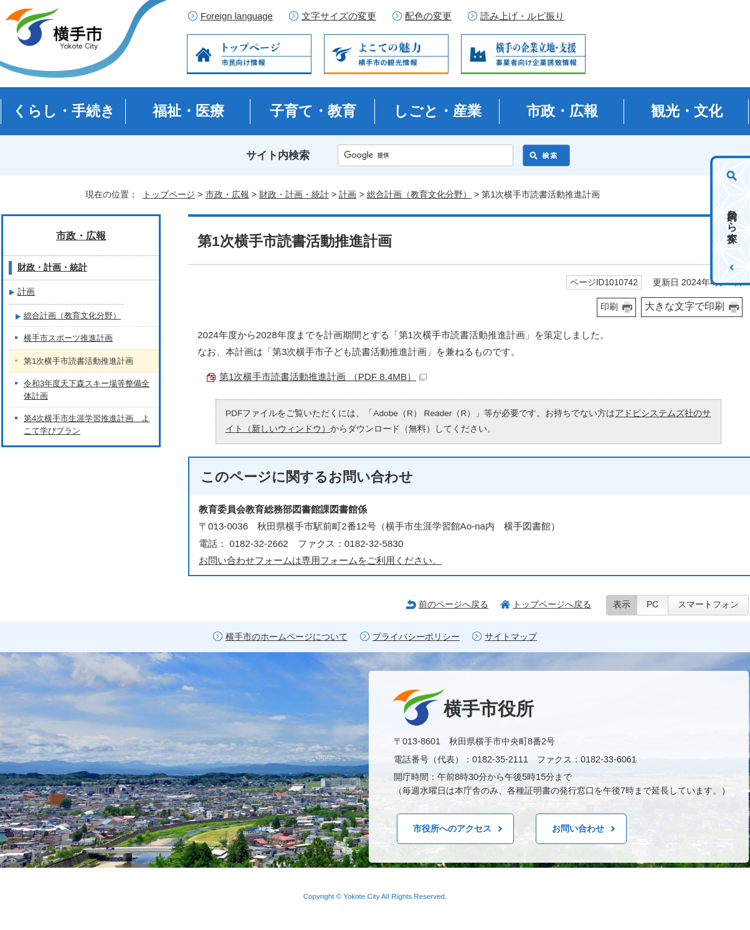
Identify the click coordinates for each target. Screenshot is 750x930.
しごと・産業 (438, 111)
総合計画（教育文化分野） (419, 194)
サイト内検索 (278, 155)
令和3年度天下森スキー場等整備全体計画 (87, 390)
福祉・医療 (188, 111)
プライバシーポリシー (416, 637)
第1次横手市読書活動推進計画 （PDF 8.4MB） (323, 376)
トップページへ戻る (552, 604)
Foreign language (237, 16)
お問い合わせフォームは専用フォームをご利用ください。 (320, 560)
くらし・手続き (63, 111)
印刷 (609, 306)
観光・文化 (687, 111)
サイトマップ (511, 637)
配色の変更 (428, 16)
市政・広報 (562, 111)
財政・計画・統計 (294, 194)
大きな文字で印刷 (684, 306)
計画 (347, 194)
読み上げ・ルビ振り (522, 16)
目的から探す (732, 220)
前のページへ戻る (453, 604)
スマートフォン (708, 604)
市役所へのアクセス (452, 828)
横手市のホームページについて (286, 637)
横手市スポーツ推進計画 (68, 338)
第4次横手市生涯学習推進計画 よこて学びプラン (87, 424)
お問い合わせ (578, 828)
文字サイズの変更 (338, 16)
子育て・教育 (313, 111)
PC (652, 604)
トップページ (169, 194)
